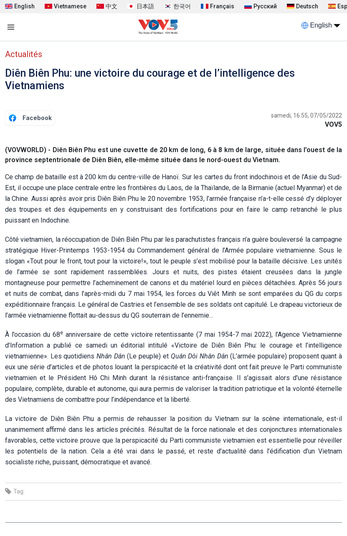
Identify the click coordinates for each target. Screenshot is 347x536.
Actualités (23, 54)
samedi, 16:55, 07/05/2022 (306, 115)
